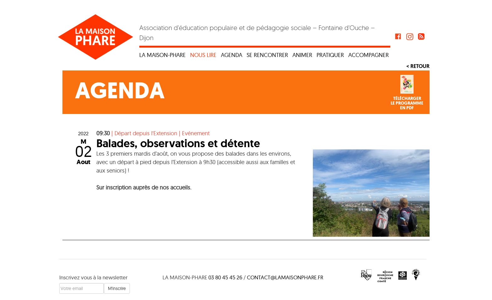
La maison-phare (162, 55)
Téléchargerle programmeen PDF (407, 103)
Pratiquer (330, 55)
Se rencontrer (267, 55)
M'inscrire (117, 288)
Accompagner (368, 55)
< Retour (418, 66)
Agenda (231, 55)
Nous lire (203, 55)
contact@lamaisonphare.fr (285, 277)
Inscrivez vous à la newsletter (93, 277)
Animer (302, 55)
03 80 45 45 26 (225, 277)
